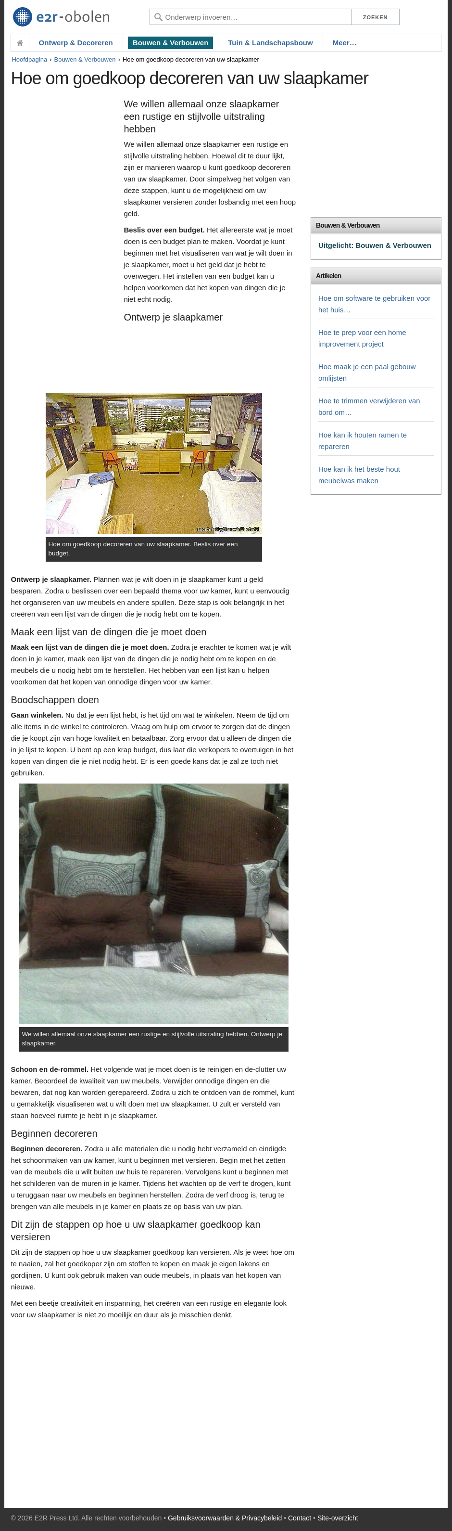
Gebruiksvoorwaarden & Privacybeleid (225, 1518)
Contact (299, 1518)
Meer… (345, 43)
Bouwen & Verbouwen (171, 43)
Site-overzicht (337, 1518)
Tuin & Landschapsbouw (270, 43)
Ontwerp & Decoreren (76, 43)
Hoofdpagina (29, 59)
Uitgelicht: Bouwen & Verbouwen (374, 245)
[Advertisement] (65, 244)
